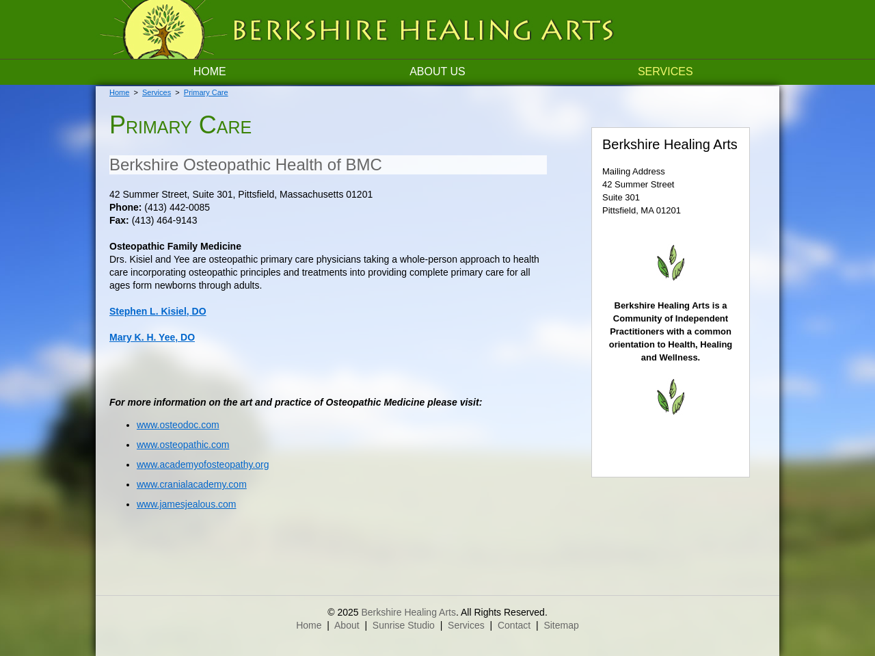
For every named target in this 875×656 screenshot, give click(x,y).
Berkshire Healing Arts (408, 612)
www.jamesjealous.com (187, 504)
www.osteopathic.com (183, 444)
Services (665, 71)
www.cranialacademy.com (192, 484)
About (347, 625)
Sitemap (560, 625)
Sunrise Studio (404, 625)
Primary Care (206, 92)
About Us (437, 71)
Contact (514, 625)
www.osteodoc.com (178, 424)
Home (209, 71)
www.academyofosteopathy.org (203, 464)
